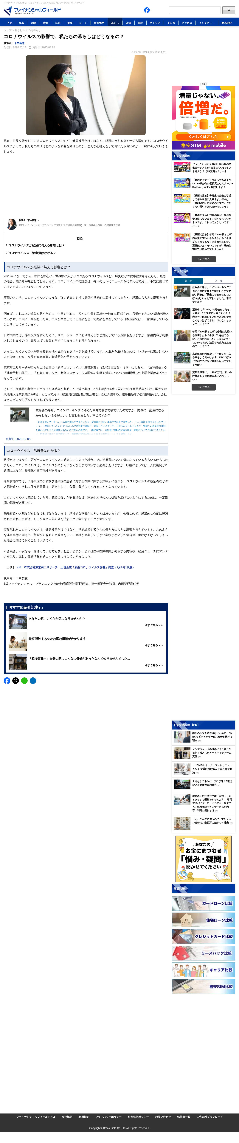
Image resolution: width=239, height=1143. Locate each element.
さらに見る (204, 259)
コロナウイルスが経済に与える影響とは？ (35, 245)
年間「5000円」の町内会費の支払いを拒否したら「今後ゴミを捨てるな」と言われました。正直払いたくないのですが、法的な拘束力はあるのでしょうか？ (212, 338)
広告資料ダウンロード (210, 1117)
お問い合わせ (163, 1117)
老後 (128, 23)
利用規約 (84, 1117)
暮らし (115, 23)
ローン (83, 23)
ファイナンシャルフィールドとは (35, 1117)
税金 (45, 23)
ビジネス (187, 23)
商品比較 (226, 23)
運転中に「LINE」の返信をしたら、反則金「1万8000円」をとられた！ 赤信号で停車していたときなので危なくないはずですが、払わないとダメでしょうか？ (212, 316)
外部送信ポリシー (138, 1117)
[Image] (32, 11)
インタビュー (207, 23)
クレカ (171, 23)
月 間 (218, 281)
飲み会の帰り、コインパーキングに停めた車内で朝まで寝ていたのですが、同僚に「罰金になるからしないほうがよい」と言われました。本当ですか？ (211, 294)
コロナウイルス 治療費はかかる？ (31, 253)
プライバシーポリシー (108, 1117)
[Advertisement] (86, 188)
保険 (69, 23)
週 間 (188, 281)
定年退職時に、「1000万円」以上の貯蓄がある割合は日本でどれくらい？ (212, 376)
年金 (57, 23)
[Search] (195, 10)
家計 (140, 23)
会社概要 (67, 1117)
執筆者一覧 (183, 1117)
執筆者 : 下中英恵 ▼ (29, 220)
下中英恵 (19, 43)
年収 (21, 23)
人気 (9, 23)
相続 (33, 23)
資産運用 (99, 23)
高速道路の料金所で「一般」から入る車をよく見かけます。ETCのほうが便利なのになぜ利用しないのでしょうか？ (211, 359)
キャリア (155, 23)
